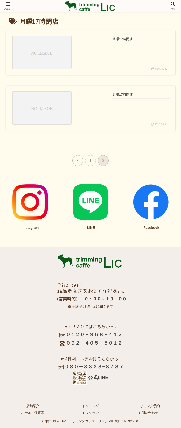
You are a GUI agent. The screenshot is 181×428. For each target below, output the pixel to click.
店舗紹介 (32, 406)
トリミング (90, 406)
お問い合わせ (148, 413)
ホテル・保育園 (32, 413)
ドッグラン (90, 413)
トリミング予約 (148, 406)
